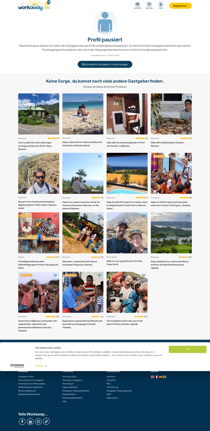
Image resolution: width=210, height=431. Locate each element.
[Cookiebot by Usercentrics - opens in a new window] (17, 426)
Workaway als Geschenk (29, 394)
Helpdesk (111, 376)
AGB (109, 394)
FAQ (108, 383)
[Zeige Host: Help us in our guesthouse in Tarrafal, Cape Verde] (127, 232)
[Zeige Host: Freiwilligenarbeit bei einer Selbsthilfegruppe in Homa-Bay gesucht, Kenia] (38, 232)
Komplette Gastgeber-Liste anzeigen (105, 64)
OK (187, 409)
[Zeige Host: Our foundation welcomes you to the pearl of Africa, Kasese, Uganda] (127, 292)
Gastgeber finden (26, 376)
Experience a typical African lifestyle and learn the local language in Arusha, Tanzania (82, 324)
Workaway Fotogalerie (72, 380)
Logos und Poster (70, 387)
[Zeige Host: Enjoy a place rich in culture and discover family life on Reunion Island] (82, 113)
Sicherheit (111, 380)
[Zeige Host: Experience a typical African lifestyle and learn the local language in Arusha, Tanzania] (82, 292)
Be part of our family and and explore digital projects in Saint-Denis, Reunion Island (37, 204)
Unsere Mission (69, 394)
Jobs (64, 401)
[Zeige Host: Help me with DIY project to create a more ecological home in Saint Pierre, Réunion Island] (127, 173)
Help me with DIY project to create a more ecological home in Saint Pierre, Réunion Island (127, 205)
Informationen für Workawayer (31, 383)
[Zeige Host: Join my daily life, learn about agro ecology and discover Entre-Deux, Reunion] (38, 113)
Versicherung (112, 387)
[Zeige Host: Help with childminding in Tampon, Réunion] (171, 113)
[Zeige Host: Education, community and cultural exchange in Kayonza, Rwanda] (82, 232)
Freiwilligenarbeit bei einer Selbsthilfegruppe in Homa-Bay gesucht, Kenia (38, 264)
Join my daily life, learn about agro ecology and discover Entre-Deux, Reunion (35, 145)
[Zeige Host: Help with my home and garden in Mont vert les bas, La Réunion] (127, 113)
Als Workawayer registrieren (30, 387)
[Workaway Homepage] (34, 5)
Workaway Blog (69, 376)
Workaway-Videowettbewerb (75, 390)
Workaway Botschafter (72, 398)
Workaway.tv (68, 383)
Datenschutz (112, 398)
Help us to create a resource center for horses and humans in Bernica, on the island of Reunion (81, 205)
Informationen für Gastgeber (31, 380)
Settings (39, 426)
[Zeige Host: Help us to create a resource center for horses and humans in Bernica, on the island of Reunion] (82, 173)
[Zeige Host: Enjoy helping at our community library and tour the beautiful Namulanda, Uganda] (171, 232)
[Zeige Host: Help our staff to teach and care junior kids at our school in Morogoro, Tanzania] (171, 173)
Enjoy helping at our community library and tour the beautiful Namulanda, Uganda (170, 264)
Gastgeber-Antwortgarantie (119, 390)
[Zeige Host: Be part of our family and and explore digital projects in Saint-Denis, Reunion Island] (38, 173)
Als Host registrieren (27, 390)
